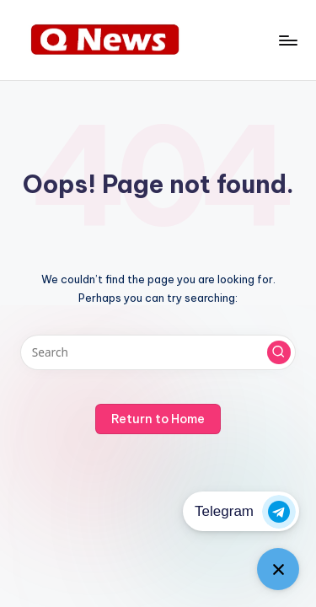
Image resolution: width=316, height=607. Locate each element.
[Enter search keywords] (158, 352)
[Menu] (287, 40)
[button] (279, 352)
